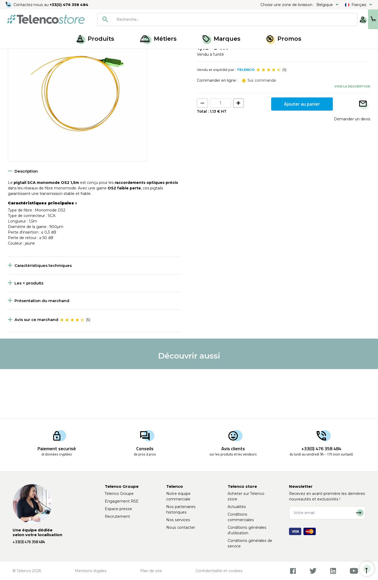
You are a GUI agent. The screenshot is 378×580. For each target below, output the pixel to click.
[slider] (268, 119)
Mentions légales (91, 570)
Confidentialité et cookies (219, 570)
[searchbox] (218, 19)
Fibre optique (38, 55)
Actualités (237, 506)
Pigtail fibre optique (73, 55)
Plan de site (151, 570)
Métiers (158, 38)
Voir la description (352, 135)
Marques (221, 38)
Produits (95, 38)
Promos (283, 38)
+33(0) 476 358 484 (69, 4)
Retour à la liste (24, 66)
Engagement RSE (122, 501)
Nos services (178, 519)
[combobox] (210, 19)
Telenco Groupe (119, 493)
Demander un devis (352, 167)
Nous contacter (180, 527)
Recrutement (117, 516)
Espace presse (118, 508)
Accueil (14, 55)
